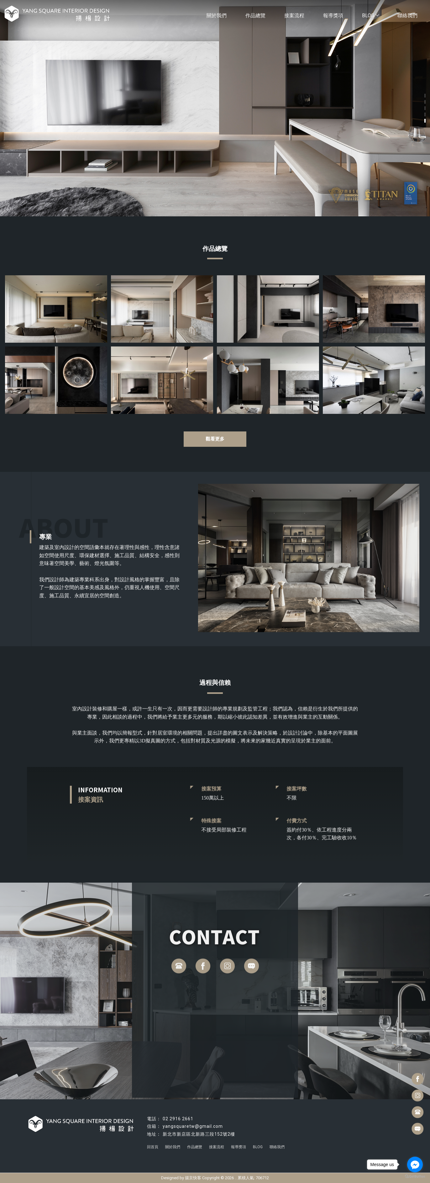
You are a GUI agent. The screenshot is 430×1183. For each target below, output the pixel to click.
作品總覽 (255, 15)
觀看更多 (215, 439)
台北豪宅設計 (236, 1151)
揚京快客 (193, 1177)
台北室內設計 (211, 1151)
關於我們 (217, 15)
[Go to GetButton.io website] (415, 1177)
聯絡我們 (407, 15)
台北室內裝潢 (262, 1151)
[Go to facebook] (415, 1164)
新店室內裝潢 (287, 1151)
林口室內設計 (168, 1151)
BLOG (370, 15)
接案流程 (294, 15)
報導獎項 (333, 15)
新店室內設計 (142, 1151)
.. (236, 1177)
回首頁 (152, 1147)
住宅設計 (189, 1151)
